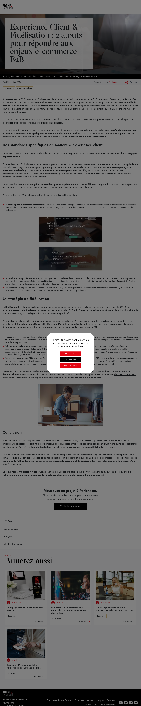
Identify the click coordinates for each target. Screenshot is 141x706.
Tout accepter (70, 353)
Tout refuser (70, 359)
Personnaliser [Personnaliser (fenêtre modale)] (70, 365)
